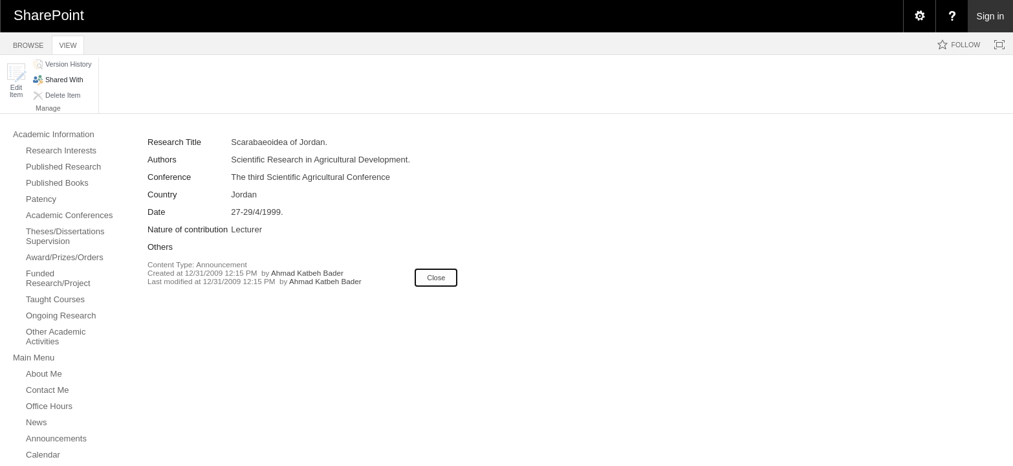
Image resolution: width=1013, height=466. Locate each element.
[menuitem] (919, 16)
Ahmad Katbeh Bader (307, 273)
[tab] (28, 43)
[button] (16, 80)
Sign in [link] (991, 16)
